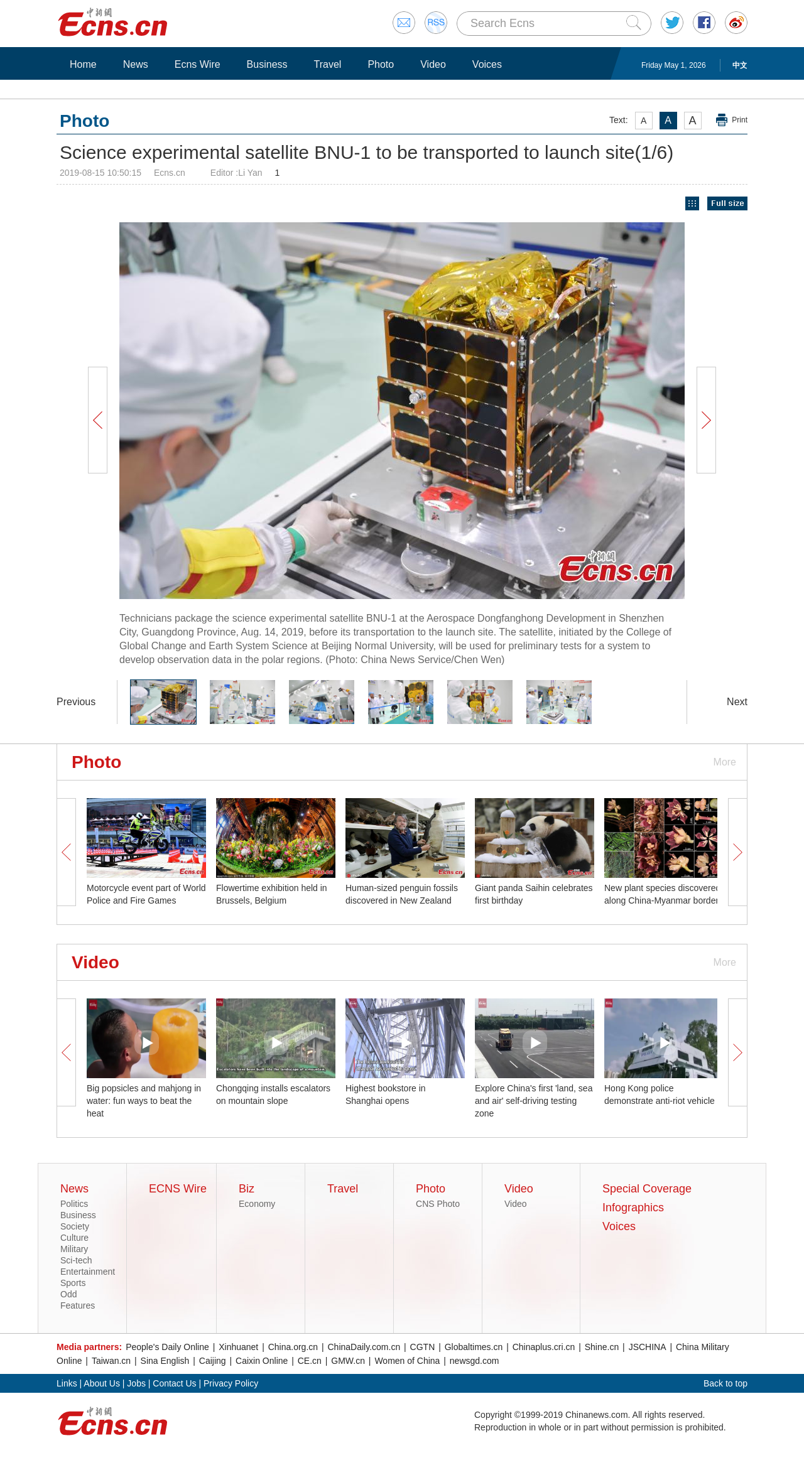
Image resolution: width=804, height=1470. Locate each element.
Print (739, 120)
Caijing (212, 1361)
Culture (74, 1238)
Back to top (725, 1383)
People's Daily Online (167, 1347)
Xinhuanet (238, 1347)
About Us (102, 1383)
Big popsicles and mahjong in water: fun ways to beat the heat (144, 1100)
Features (77, 1305)
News (135, 64)
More (725, 762)
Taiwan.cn (111, 1361)
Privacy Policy (231, 1383)
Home (83, 64)
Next (737, 701)
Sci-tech (76, 1260)
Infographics (633, 1207)
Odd (68, 1294)
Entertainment (87, 1272)
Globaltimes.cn (474, 1347)
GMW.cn (348, 1361)
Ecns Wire (197, 64)
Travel (328, 64)
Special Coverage (647, 1188)
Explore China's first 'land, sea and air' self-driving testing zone (533, 1100)
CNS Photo (438, 1204)
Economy (257, 1204)
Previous (76, 701)
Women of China (407, 1361)
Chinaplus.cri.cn (544, 1347)
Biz (246, 1188)
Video (433, 64)
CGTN (422, 1347)
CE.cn (310, 1361)
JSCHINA (647, 1347)
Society (74, 1226)
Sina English (165, 1361)
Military (74, 1249)
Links (67, 1383)
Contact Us (174, 1383)
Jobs (136, 1383)
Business (267, 64)
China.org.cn (293, 1347)
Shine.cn (602, 1347)
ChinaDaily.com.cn (364, 1347)
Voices (487, 64)
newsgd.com (474, 1361)
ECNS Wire (178, 1188)
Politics (74, 1204)
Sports (72, 1283)
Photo (380, 64)
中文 (739, 65)
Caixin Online (262, 1361)
